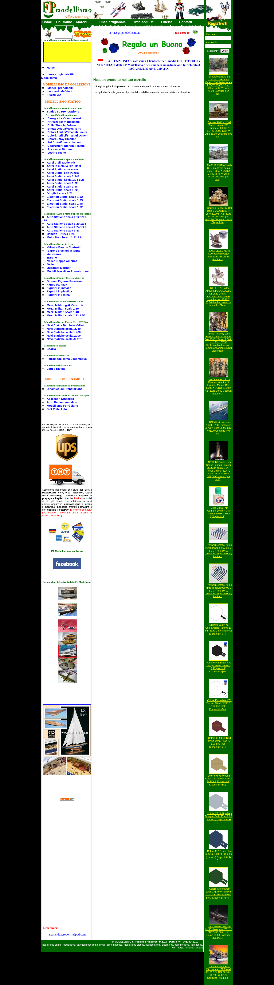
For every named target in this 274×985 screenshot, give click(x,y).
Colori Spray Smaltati (62, 138)
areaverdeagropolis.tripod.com (67, 934)
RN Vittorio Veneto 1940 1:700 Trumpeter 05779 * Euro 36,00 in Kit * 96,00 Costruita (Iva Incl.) (218, 428)
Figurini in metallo (59, 288)
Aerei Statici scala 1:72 (62, 190)
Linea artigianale (112, 22)
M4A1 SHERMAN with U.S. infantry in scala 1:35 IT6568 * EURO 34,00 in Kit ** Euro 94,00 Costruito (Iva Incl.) (219, 172)
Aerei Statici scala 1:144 (63, 176)
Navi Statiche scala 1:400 (64, 332)
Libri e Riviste (56, 368)
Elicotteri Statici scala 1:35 (65, 200)
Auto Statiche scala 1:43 (63, 230)
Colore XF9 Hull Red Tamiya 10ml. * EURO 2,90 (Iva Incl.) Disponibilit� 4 (218, 742)
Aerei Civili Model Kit (61, 162)
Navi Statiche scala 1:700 (64, 335)
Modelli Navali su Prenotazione (68, 271)
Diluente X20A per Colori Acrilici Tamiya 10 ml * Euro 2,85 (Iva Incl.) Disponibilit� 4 (218, 629)
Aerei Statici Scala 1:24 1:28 (65, 179)
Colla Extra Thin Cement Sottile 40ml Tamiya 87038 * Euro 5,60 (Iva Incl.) (218, 512)
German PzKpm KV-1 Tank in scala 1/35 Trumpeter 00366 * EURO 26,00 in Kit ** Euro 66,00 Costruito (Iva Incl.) (218, 129)
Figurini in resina (58, 294)
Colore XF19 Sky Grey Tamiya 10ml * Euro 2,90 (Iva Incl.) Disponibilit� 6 (218, 818)
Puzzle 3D (54, 94)
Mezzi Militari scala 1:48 (63, 312)
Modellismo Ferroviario (62, 405)
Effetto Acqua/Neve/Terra (64, 128)
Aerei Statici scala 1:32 (62, 183)
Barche (52, 257)
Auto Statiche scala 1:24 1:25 (66, 227)
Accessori (54, 254)
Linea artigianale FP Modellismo (57, 76)
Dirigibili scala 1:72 (60, 193)
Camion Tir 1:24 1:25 (61, 233)
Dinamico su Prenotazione (65, 388)
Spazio (51, 348)
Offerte (166, 22)
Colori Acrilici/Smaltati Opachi (68, 135)
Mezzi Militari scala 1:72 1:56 (66, 315)
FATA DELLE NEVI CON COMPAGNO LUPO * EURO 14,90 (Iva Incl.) (218, 255)
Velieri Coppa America (62, 261)
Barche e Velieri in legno (64, 250)
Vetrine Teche (57, 152)
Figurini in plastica (59, 291)
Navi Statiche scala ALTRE (65, 339)
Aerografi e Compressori (64, 118)
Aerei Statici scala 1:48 (62, 186)
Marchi (81, 22)
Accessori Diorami (60, 149)
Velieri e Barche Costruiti (64, 247)
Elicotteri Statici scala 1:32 (65, 196)
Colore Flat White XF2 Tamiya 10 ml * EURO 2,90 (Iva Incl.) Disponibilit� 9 (219, 705)
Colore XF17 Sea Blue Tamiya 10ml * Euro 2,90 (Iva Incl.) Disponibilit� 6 (218, 856)
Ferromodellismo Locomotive (67, 358)
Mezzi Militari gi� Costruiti (65, 305)
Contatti (185, 22)
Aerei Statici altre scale (62, 169)
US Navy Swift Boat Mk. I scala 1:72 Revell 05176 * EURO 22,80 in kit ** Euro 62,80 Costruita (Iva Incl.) (218, 972)
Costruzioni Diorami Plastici (66, 145)
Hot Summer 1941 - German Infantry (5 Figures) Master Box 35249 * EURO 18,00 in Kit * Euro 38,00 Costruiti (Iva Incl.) (218, 386)
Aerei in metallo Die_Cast (64, 166)
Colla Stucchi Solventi (63, 125)
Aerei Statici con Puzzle (63, 172)
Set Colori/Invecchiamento (65, 142)
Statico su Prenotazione (63, 111)
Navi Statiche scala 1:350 (64, 328)
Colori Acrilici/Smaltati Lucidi (67, 132)
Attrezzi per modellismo (64, 121)
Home (47, 22)
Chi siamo (64, 22)
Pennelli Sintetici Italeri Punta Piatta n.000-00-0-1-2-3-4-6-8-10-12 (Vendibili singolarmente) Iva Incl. (218, 551)
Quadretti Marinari (59, 267)
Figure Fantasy (57, 284)
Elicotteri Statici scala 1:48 (65, 203)
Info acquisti (144, 22)
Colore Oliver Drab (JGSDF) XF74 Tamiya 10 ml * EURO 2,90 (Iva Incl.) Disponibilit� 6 (218, 893)
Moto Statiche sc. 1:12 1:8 (64, 237)
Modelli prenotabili (60, 87)
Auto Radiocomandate (62, 402)
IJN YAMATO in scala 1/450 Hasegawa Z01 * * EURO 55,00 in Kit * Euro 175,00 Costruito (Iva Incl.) (218, 932)
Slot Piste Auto (57, 409)
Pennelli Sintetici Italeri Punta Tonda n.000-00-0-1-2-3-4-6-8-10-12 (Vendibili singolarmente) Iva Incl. (218, 590)
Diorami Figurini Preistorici (65, 281)
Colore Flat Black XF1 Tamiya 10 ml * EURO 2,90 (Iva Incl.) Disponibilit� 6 (218, 667)
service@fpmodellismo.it (124, 32)
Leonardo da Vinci (60, 91)
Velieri (51, 264)
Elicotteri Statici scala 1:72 (65, 207)
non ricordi (212, 51)
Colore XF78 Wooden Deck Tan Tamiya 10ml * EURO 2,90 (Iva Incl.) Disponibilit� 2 (218, 780)
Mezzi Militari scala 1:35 (63, 308)
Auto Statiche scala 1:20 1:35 (66, 223)
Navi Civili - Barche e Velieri (65, 325)
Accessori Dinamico (60, 398)
